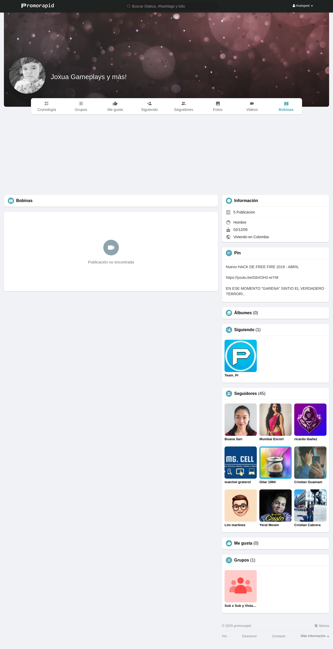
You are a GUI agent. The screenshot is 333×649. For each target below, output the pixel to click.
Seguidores (245, 394)
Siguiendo (244, 330)
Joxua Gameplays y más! (89, 77)
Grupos (241, 560)
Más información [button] (315, 636)
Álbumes (243, 313)
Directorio (249, 636)
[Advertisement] (166, 155)
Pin (224, 636)
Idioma (322, 625)
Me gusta (243, 543)
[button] (172, 6)
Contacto (278, 636)
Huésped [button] (303, 6)
